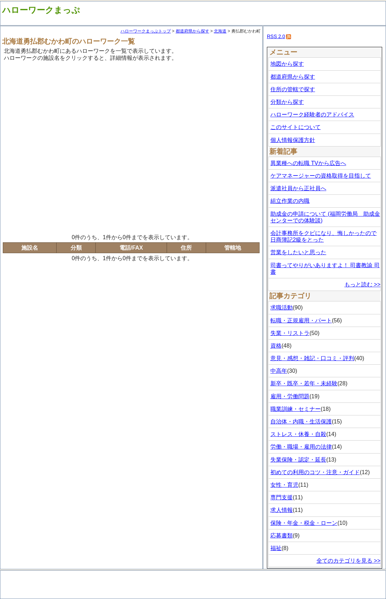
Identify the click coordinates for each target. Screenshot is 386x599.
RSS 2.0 (276, 36)
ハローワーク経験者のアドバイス (312, 114)
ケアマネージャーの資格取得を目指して (320, 176)
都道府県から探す (192, 31)
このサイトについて (295, 127)
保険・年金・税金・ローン (303, 523)
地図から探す (287, 64)
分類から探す (287, 102)
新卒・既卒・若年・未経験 (303, 383)
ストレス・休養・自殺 (298, 434)
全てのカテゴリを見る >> (348, 561)
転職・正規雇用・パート (301, 320)
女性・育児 (284, 485)
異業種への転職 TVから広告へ (308, 163)
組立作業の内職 (289, 201)
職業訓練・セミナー (295, 409)
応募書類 (281, 536)
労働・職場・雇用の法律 (301, 447)
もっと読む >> (362, 284)
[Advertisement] (80, 146)
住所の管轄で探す (292, 89)
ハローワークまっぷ (41, 10)
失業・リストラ (289, 333)
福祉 (276, 548)
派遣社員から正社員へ (298, 188)
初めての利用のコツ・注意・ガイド (315, 472)
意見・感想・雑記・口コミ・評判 (312, 358)
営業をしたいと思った (298, 252)
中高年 (278, 371)
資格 (276, 346)
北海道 (220, 31)
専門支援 (281, 497)
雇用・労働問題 (289, 396)
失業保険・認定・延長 (298, 460)
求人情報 (281, 510)
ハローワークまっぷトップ (146, 31)
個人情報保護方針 (292, 140)
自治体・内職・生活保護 (301, 422)
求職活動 (281, 308)
